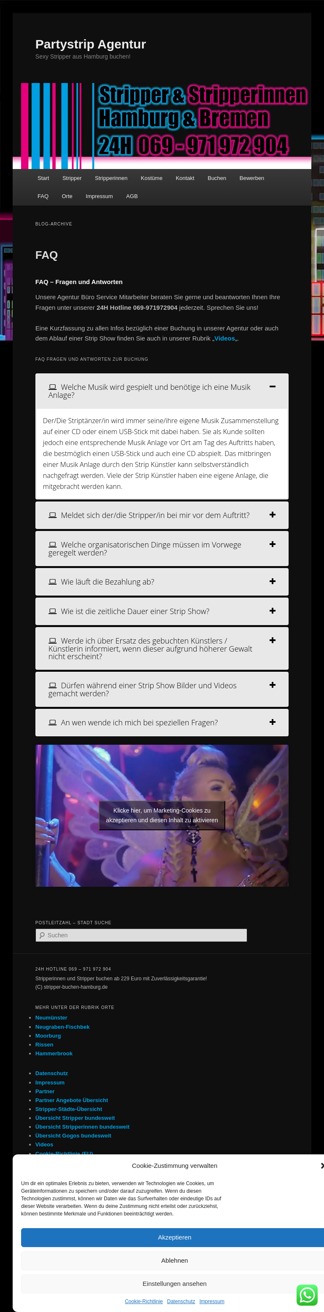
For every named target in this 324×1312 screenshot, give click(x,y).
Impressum (212, 1301)
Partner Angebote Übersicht (71, 1100)
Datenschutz (181, 1301)
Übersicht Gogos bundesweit (73, 1135)
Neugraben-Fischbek (62, 1027)
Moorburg (48, 1036)
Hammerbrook (54, 1053)
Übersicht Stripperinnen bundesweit (82, 1127)
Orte (67, 196)
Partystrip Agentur (90, 44)
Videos (44, 1144)
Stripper (72, 178)
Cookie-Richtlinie (144, 1301)
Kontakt (185, 178)
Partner (45, 1091)
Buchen (217, 178)
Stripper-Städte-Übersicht (68, 1109)
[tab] (162, 391)
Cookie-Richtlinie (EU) (64, 1154)
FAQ (43, 196)
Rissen (44, 1044)
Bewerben (252, 178)
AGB (132, 196)
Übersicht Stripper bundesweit (75, 1118)
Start (43, 178)
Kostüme (151, 178)
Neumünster (51, 1017)
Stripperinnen (111, 178)
